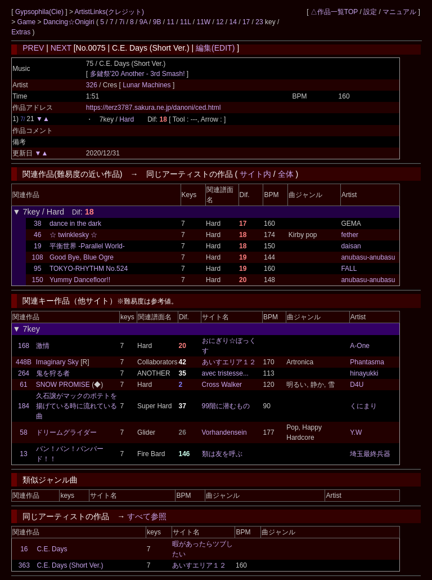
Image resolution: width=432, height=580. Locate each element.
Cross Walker (222, 385)
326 (91, 85)
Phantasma (367, 362)
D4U (356, 385)
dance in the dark (75, 223)
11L (185, 22)
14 (233, 22)
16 (24, 549)
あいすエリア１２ (229, 362)
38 (37, 223)
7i (121, 22)
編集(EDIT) (215, 47)
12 (219, 22)
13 (23, 454)
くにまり (363, 406)
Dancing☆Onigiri (69, 22)
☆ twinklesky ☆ (73, 235)
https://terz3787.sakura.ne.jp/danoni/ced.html (153, 107)
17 (246, 22)
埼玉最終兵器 (370, 454)
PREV (33, 47)
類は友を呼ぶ (222, 454)
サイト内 (255, 174)
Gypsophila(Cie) (40, 12)
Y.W (356, 432)
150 (37, 280)
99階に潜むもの (226, 406)
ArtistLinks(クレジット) (109, 12)
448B (24, 362)
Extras (20, 32)
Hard (126, 119)
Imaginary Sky (57, 362)
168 (23, 346)
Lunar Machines (148, 85)
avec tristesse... (225, 373)
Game (27, 22)
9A (143, 22)
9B (157, 22)
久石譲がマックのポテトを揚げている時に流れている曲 (76, 406)
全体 (286, 174)
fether (349, 235)
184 (23, 406)
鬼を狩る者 (53, 373)
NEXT (61, 47)
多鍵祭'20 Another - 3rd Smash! (137, 74)
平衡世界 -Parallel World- (87, 246)
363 (24, 565)
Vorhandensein (224, 432)
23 (259, 22)
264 (23, 373)
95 (37, 269)
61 (23, 385)
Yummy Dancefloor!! (80, 280)
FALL (349, 269)
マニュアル (399, 12)
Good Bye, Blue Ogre (82, 257)
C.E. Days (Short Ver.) (70, 565)
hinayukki (364, 373)
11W (203, 22)
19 (37, 246)
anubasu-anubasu (368, 257)
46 (37, 235)
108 (37, 257)
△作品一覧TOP (334, 12)
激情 (43, 346)
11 (170, 22)
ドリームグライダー (66, 432)
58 (23, 432)
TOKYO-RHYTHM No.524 (89, 269)
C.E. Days (52, 549)
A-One (360, 346)
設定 (370, 12)
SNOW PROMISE (63, 385)
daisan (351, 246)
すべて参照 (146, 516)
